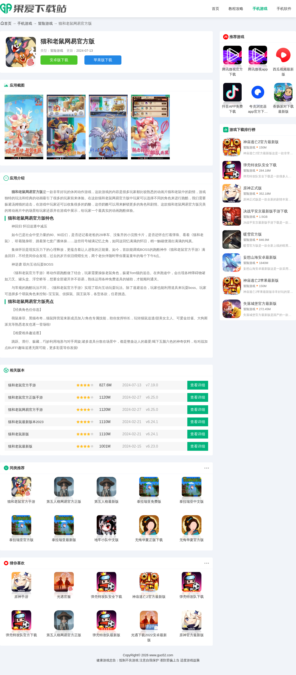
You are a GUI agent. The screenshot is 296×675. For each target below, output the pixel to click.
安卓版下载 (59, 60)
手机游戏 (260, 9)
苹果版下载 (103, 60)
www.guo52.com (161, 655)
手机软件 (284, 9)
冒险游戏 (45, 23)
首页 (215, 9)
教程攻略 (235, 9)
